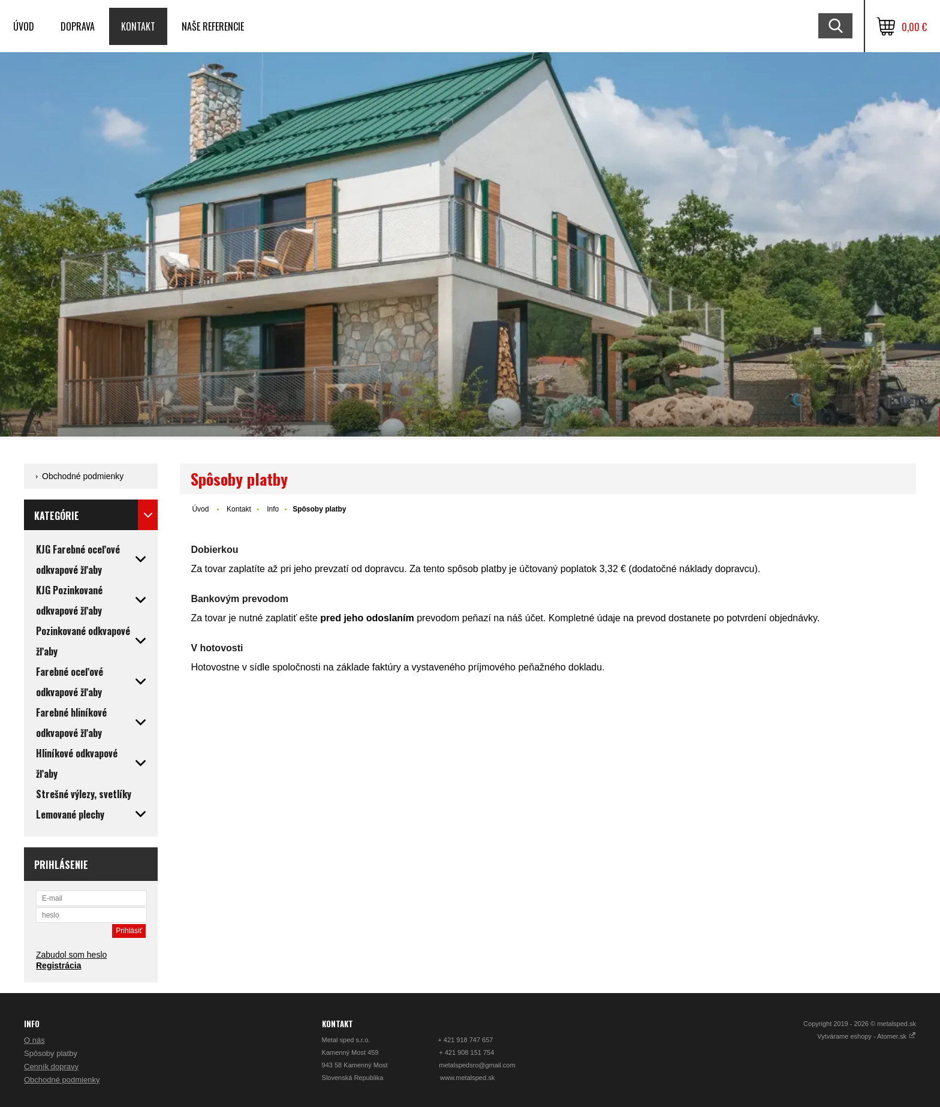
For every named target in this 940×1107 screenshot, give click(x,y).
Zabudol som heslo (71, 954)
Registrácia (58, 965)
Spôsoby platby (50, 1053)
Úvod (23, 26)
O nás (34, 1040)
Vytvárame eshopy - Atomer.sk (866, 1036)
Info (273, 509)
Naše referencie (213, 26)
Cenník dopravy (51, 1066)
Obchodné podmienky (82, 476)
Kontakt (138, 26)
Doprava (78, 26)
